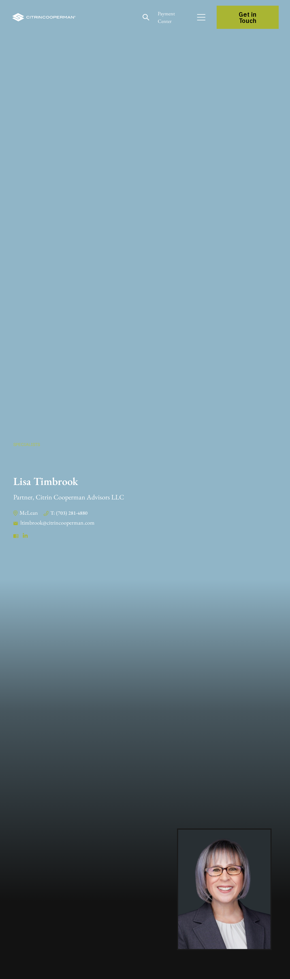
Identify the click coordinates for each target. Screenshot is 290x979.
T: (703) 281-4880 (69, 513)
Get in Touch (247, 17)
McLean (29, 512)
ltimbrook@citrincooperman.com (57, 522)
